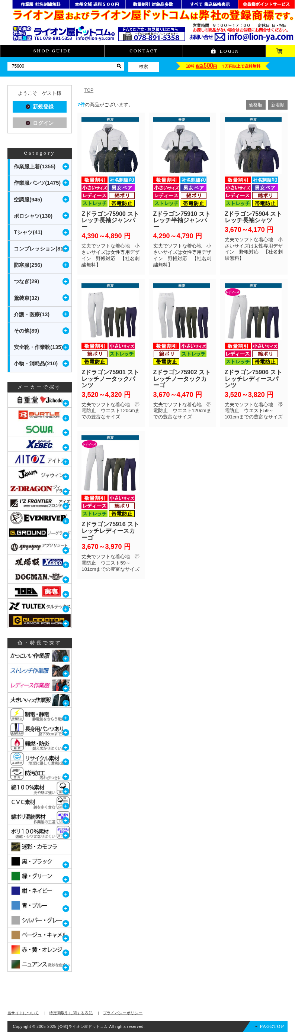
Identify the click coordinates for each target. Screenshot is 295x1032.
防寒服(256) (28, 265)
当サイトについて (23, 1013)
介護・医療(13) (31, 314)
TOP (88, 90)
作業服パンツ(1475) (37, 183)
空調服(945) (28, 200)
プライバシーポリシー (123, 1013)
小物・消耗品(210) (36, 363)
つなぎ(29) (26, 281)
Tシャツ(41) (28, 232)
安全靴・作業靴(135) (38, 347)
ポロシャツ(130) (33, 216)
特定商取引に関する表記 (71, 1013)
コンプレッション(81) (39, 249)
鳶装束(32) (26, 298)
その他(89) (26, 331)
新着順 (278, 104)
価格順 (255, 104)
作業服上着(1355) (34, 166)
